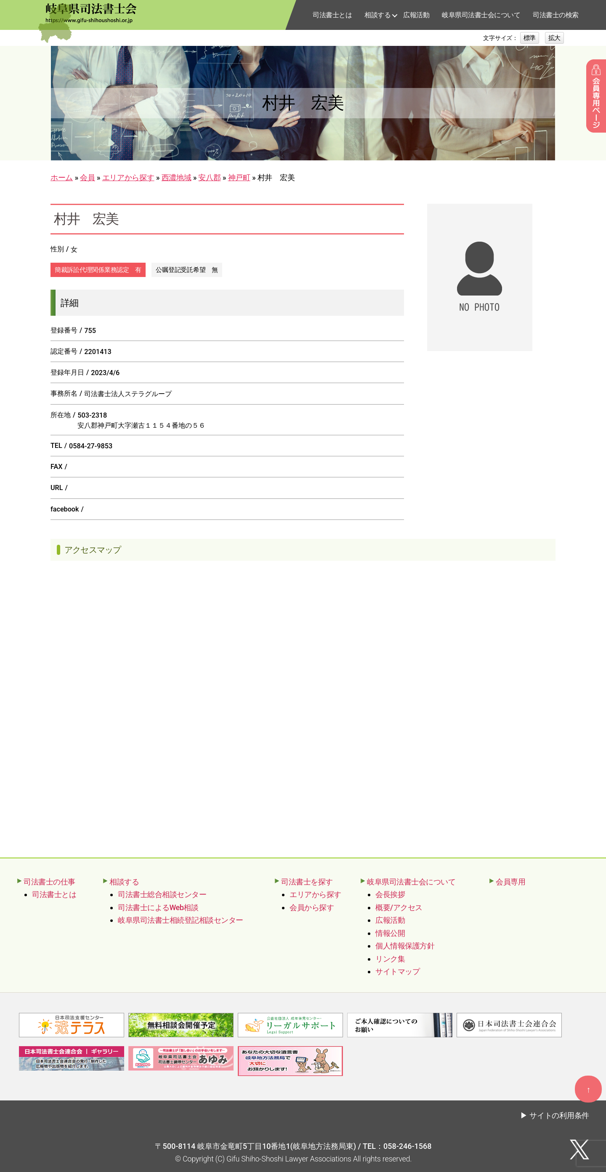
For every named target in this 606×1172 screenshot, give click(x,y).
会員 (87, 177)
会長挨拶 (390, 894)
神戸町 (239, 177)
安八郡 (209, 177)
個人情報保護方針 (404, 945)
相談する (377, 15)
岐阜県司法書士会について (481, 15)
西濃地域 (176, 177)
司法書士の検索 (556, 15)
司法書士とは (332, 15)
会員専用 (510, 881)
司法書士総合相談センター (162, 894)
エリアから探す (128, 177)
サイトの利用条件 (559, 1114)
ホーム (61, 177)
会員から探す (312, 907)
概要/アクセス (399, 907)
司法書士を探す (307, 881)
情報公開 (390, 933)
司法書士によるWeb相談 (158, 907)
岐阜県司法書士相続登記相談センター (180, 920)
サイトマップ (397, 971)
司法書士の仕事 (49, 881)
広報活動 (416, 15)
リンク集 (390, 958)
